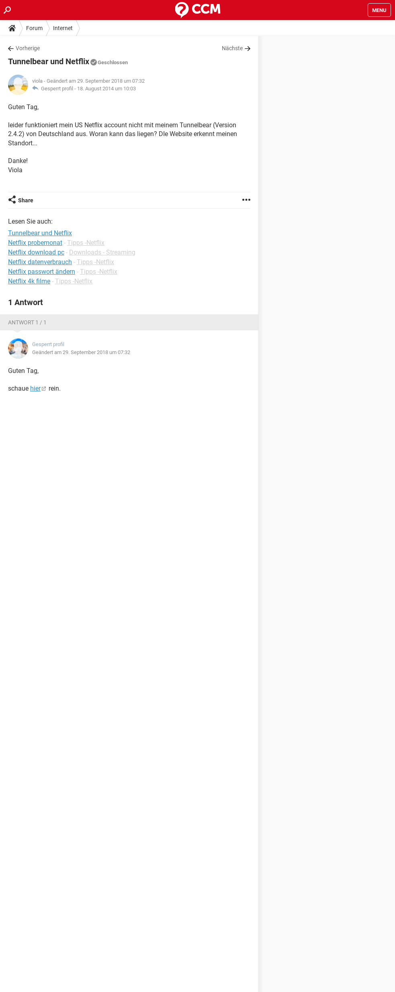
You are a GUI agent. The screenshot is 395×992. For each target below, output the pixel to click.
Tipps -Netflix (85, 242)
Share (25, 200)
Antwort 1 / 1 (27, 322)
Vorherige (28, 48)
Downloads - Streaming (102, 252)
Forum (34, 28)
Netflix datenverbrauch (40, 262)
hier (35, 388)
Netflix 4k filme (29, 281)
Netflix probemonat (35, 242)
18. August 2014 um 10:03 (106, 89)
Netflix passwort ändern (41, 271)
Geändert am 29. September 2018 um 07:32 (81, 352)
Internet (63, 28)
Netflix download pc (36, 252)
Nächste (232, 48)
